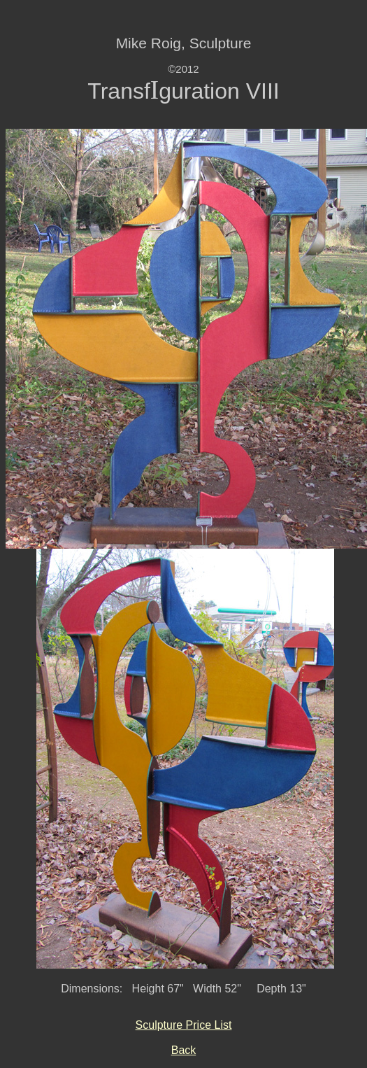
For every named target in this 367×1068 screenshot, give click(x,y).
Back (183, 1050)
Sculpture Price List (184, 1025)
